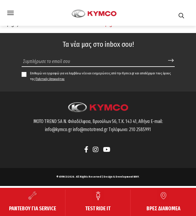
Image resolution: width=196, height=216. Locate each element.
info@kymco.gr (58, 129)
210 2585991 (140, 129)
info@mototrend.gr (90, 129)
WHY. (137, 176)
